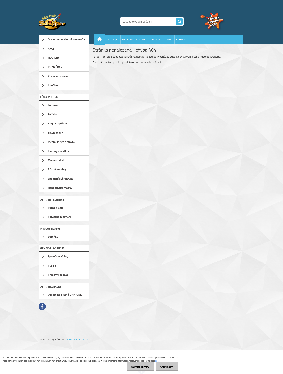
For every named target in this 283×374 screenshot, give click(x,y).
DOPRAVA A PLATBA (161, 39)
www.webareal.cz (77, 339)
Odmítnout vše (140, 367)
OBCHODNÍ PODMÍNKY (134, 39)
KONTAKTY (182, 39)
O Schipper (112, 39)
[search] (179, 21)
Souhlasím (166, 367)
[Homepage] (101, 39)
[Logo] (63, 21)
